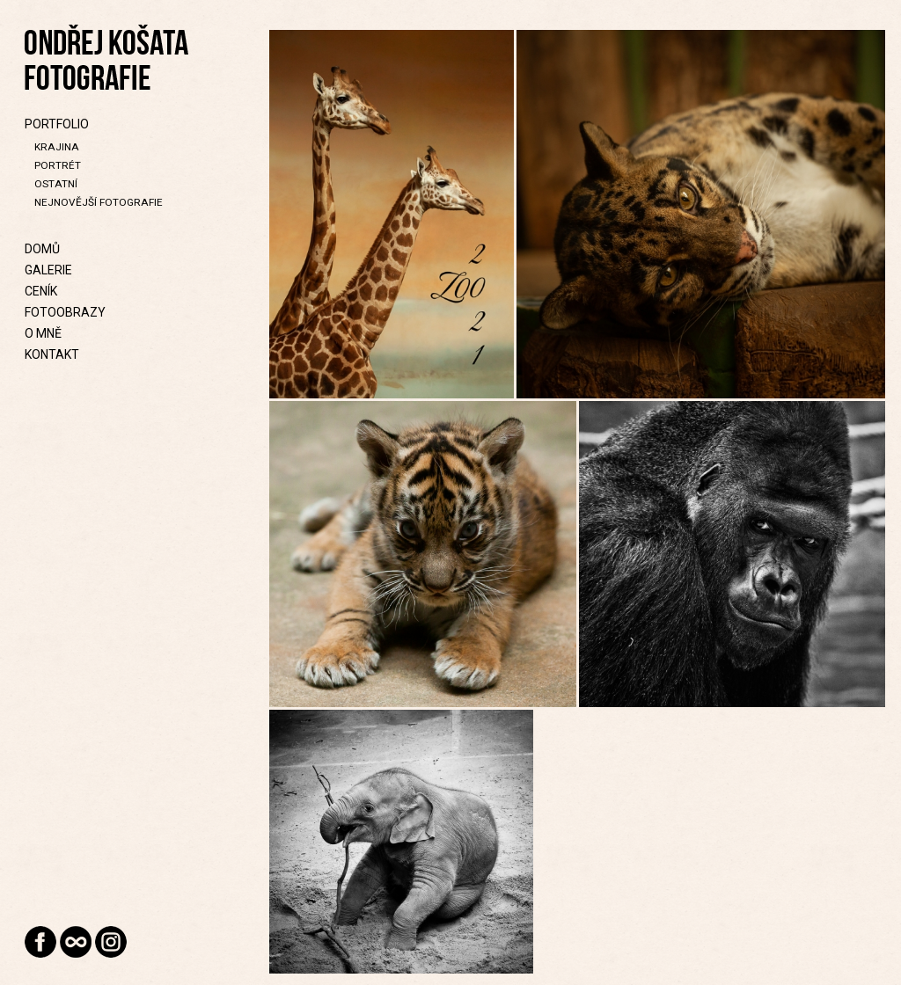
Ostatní (55, 184)
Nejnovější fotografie (98, 202)
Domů (42, 249)
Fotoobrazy (65, 312)
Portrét (57, 165)
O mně (43, 333)
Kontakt (52, 354)
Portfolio (57, 124)
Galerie (48, 270)
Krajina (56, 147)
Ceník (41, 291)
